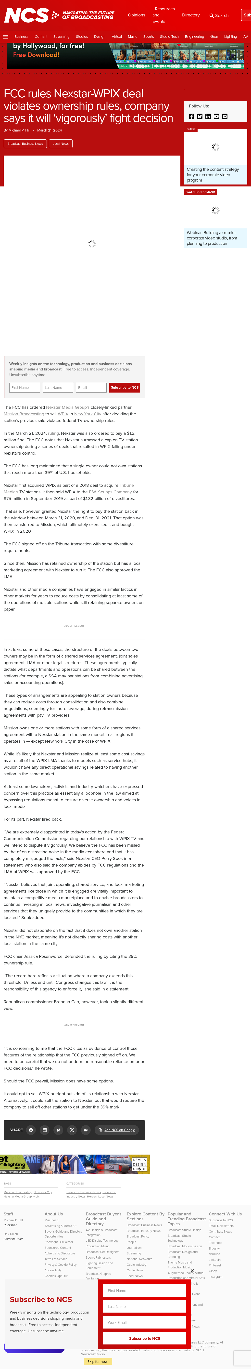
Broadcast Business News (25, 143)
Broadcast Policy (138, 1236)
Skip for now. (98, 1361)
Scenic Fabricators (98, 1257)
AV (245, 36)
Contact (214, 1237)
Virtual (117, 36)
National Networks (139, 1259)
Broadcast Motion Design (185, 1246)
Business (21, 36)
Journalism (134, 1247)
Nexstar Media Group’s (67, 407)
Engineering (194, 36)
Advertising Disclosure (60, 1253)
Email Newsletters (221, 1226)
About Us (54, 1213)
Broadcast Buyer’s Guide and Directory (104, 1218)
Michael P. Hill (19, 130)
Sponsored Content (58, 1247)
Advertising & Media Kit (60, 1226)
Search (219, 15)
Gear (214, 36)
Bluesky (214, 1248)
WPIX (63, 414)
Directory (191, 15)
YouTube (214, 1254)
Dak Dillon (11, 1234)
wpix (36, 1196)
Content (41, 36)
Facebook (215, 1242)
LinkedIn (215, 1259)
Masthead (51, 1220)
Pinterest (215, 1265)
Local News (61, 143)
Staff (8, 1213)
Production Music (97, 1246)
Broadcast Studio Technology (179, 1238)
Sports (148, 36)
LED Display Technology (102, 1240)
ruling (53, 433)
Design (99, 36)
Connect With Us (225, 1213)
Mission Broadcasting (24, 414)
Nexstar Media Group (18, 1196)
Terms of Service (56, 1259)
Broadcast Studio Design (184, 1230)
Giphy (213, 1271)
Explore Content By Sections (145, 1216)
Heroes (92, 1196)
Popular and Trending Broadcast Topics (187, 1218)
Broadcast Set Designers (102, 1252)
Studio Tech (169, 36)
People (131, 1242)
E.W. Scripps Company (110, 492)
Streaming (61, 36)
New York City (87, 414)
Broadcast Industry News (144, 1230)
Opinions (136, 15)
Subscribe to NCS (221, 1220)
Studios (82, 36)
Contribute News (220, 1231)
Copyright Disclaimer (59, 1242)
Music (132, 36)
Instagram (216, 1276)
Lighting (230, 36)
